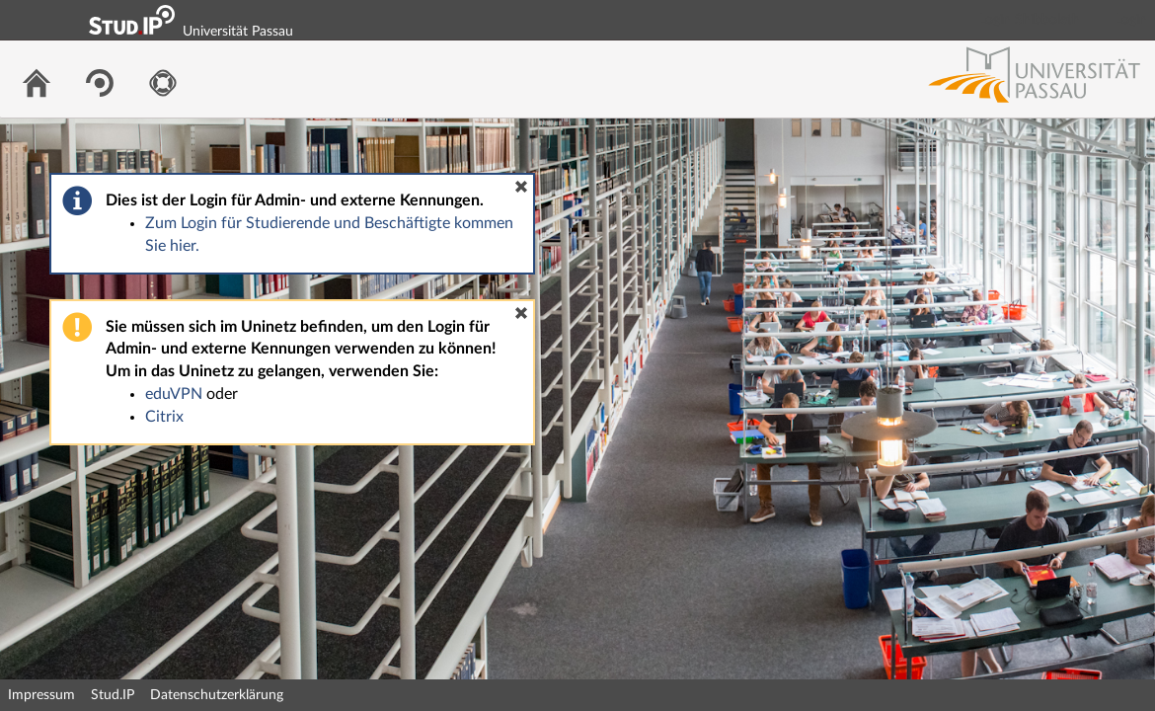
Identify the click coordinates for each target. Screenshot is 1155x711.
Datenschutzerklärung (216, 695)
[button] (521, 187)
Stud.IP (112, 695)
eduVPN (173, 394)
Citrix (164, 417)
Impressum (41, 695)
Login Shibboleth (1029, 20)
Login (1131, 20)
